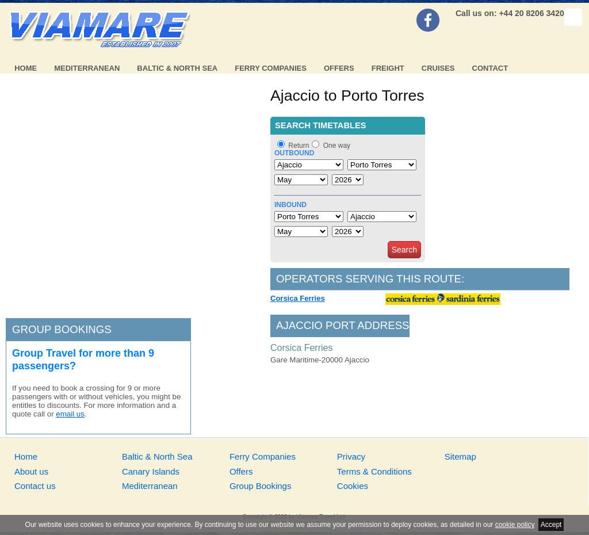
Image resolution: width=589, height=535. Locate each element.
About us (31, 471)
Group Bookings (261, 486)
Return (298, 146)
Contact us (35, 486)
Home (25, 68)
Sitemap (460, 456)
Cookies (352, 486)
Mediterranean (87, 68)
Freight (388, 68)
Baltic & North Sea (177, 68)
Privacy (351, 456)
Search (404, 249)
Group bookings (62, 329)
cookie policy (515, 525)
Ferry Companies (271, 68)
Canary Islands (150, 471)
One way (336, 146)
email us (70, 414)
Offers (339, 68)
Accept (551, 525)
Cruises (438, 68)
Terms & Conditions (374, 471)
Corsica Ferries (297, 298)
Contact (490, 68)
